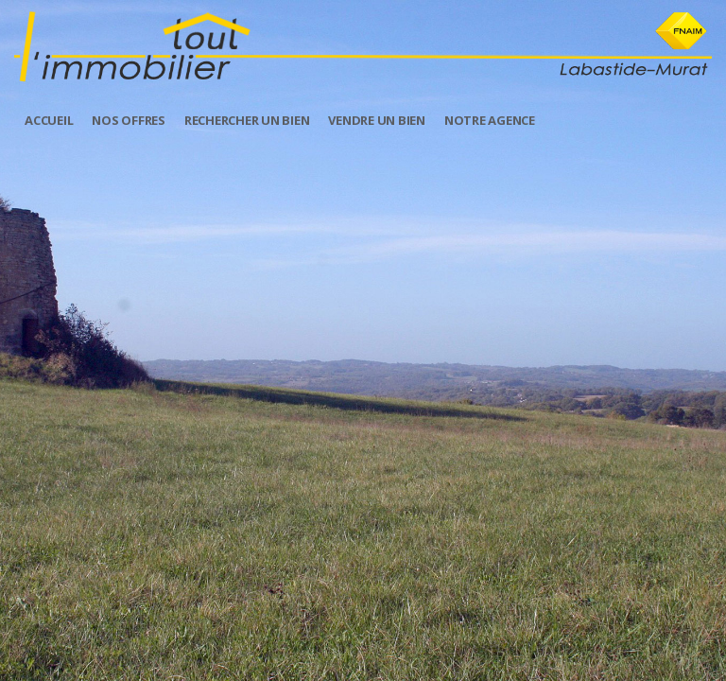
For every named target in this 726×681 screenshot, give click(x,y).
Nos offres (128, 120)
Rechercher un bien (247, 120)
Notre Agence (489, 120)
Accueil (49, 120)
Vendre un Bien (376, 120)
